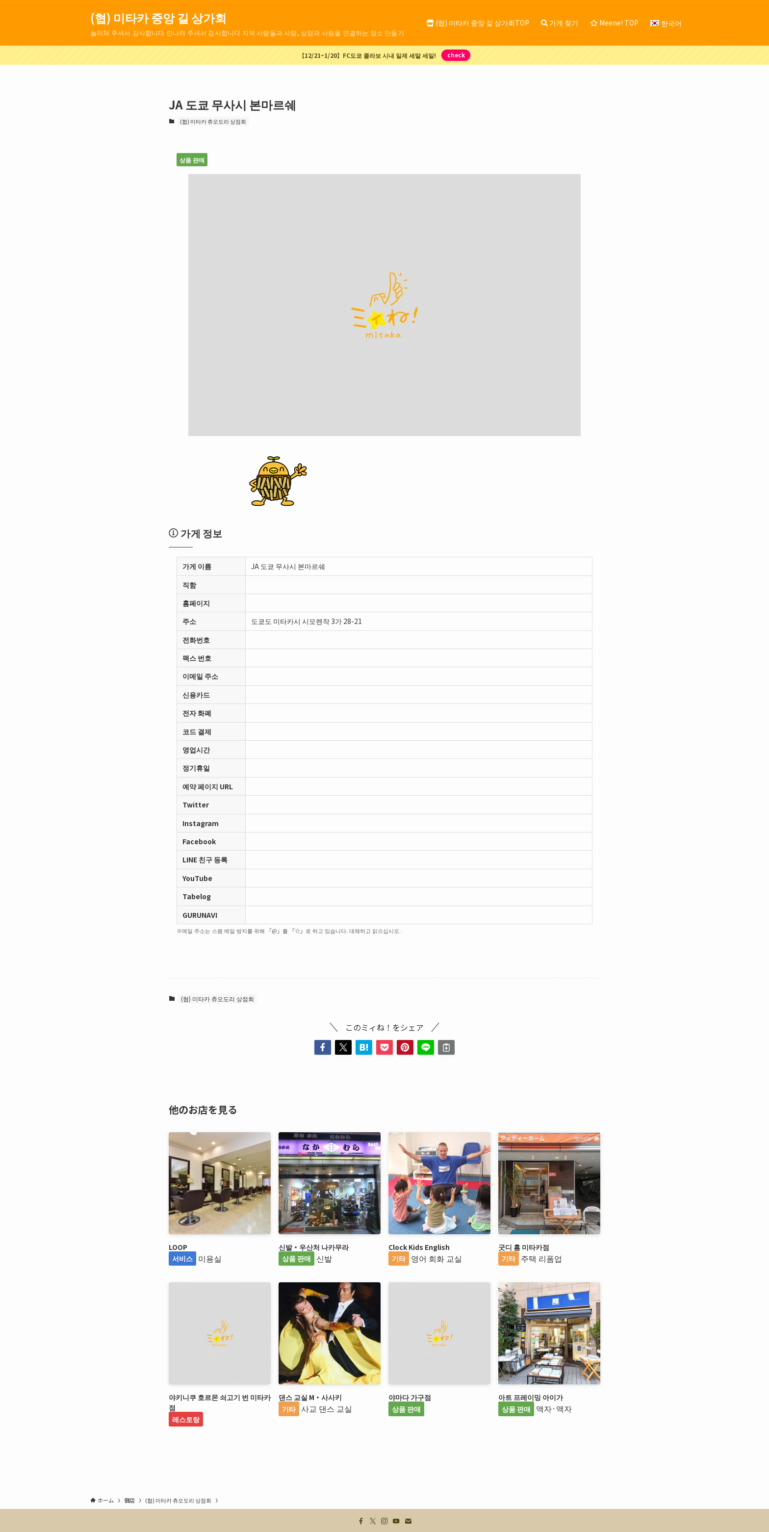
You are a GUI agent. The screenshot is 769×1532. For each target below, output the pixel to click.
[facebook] (361, 1521)
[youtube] (396, 1521)
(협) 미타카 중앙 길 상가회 (158, 18)
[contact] (408, 1521)
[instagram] (384, 1521)
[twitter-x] (372, 1521)
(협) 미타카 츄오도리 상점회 (213, 121)
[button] (322, 1047)
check (456, 55)
